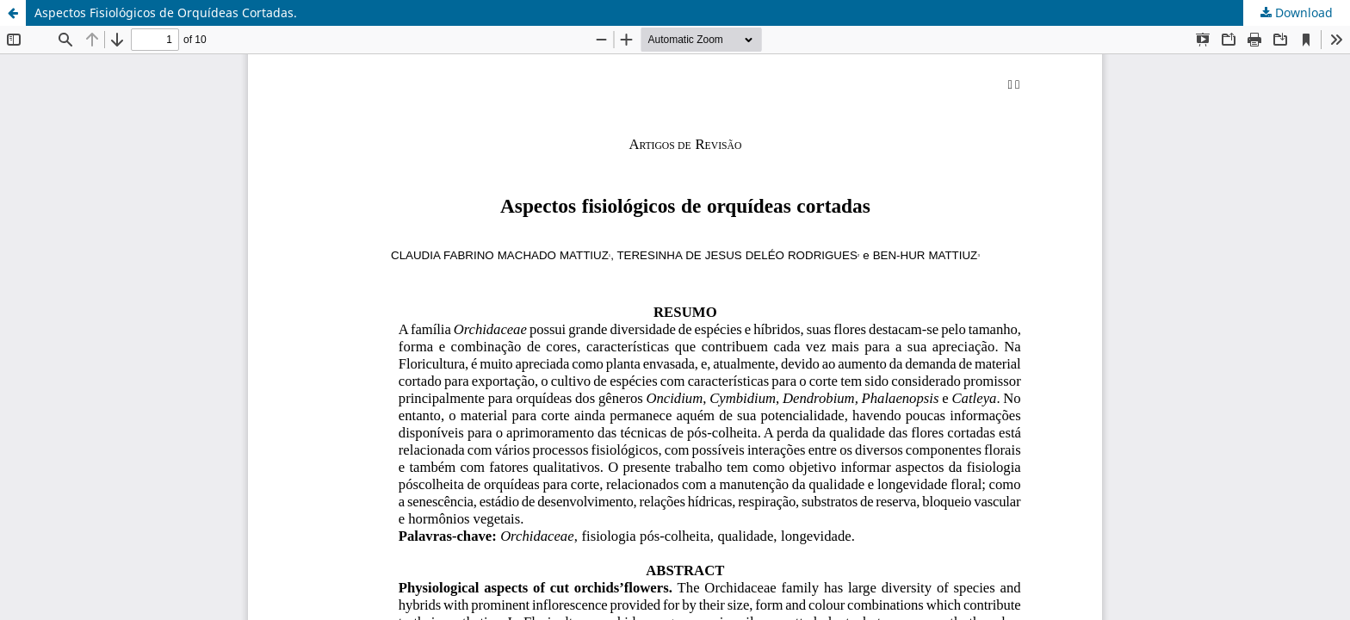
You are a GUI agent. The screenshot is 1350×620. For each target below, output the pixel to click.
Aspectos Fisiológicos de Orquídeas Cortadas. (165, 12)
